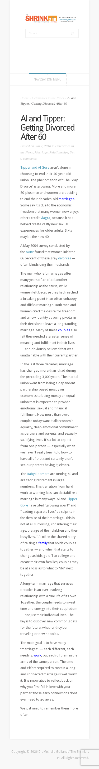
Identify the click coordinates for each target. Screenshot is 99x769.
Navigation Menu (48, 79)
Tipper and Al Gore (34, 167)
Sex (72, 152)
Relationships (58, 152)
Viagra (45, 218)
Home (24, 98)
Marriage (41, 152)
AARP (30, 252)
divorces (64, 258)
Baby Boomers (38, 474)
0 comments (28, 159)
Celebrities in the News (48, 98)
